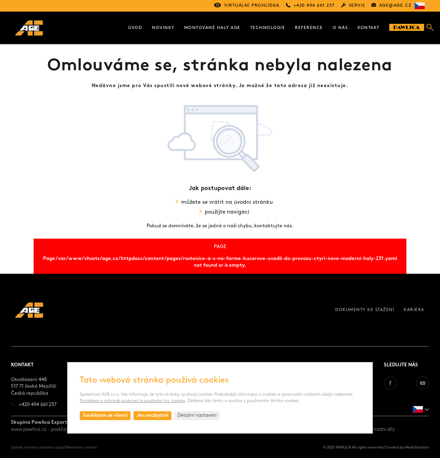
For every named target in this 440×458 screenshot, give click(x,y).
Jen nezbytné (152, 415)
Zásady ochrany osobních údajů (37, 447)
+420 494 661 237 (314, 5)
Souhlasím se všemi (105, 415)
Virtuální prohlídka (252, 5)
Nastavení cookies (81, 447)
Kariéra (414, 310)
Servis (357, 5)
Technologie (267, 28)
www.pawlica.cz (28, 429)
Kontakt (369, 28)
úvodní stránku (253, 202)
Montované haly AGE (212, 28)
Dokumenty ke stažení (364, 310)
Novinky (163, 28)
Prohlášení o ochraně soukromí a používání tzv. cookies (132, 401)
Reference (309, 28)
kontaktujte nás (273, 226)
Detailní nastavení (197, 415)
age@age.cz (395, 5)
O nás (340, 28)
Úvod (135, 28)
